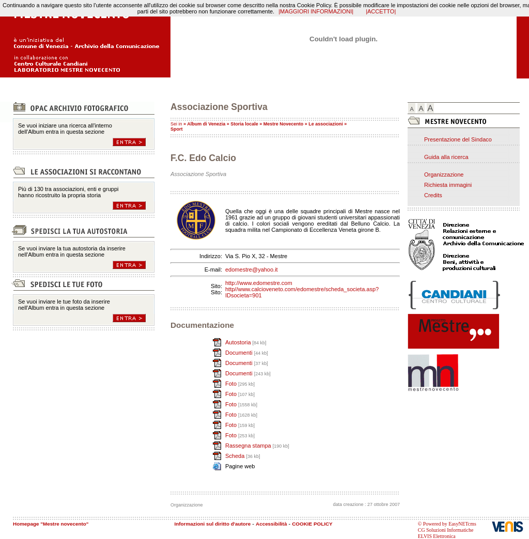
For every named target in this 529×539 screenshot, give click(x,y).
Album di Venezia (206, 123)
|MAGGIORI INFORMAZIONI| (315, 11)
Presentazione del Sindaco (458, 139)
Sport (176, 129)
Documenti (239, 353)
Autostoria (239, 342)
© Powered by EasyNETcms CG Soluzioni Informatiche (447, 527)
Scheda (235, 456)
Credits (433, 195)
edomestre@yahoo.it (251, 269)
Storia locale (244, 123)
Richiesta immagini (448, 185)
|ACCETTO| (381, 11)
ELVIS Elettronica (437, 536)
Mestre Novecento (283, 123)
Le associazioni (325, 123)
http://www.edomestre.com (258, 283)
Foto (231, 384)
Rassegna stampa (249, 445)
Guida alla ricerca (446, 157)
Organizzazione (443, 174)
